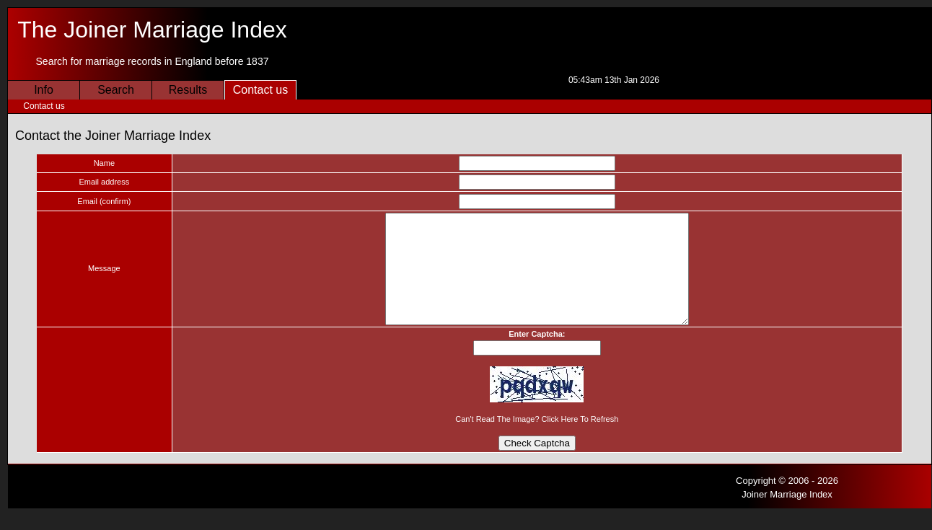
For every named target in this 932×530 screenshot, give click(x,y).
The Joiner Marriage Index (152, 30)
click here (553, 440)
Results (188, 90)
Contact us (260, 90)
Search (115, 90)
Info (43, 90)
